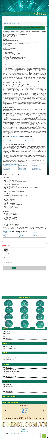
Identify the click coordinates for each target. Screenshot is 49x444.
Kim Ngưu (5, 234)
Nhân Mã (35, 232)
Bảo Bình (21, 234)
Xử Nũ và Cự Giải (6, 166)
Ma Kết (34, 234)
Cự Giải (4, 236)
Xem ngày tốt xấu (7, 367)
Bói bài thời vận (6, 335)
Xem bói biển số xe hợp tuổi (9, 357)
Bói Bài (27, 433)
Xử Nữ (18, 23)
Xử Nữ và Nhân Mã (36, 168)
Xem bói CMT (6, 356)
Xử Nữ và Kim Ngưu (23, 165)
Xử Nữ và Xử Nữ (35, 166)
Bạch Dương (5, 232)
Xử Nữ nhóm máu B (29, 139)
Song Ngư (35, 235)
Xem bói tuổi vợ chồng (8, 386)
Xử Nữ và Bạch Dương (7, 165)
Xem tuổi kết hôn (7, 388)
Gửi (14, 268)
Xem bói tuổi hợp (7, 384)
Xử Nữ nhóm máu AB (7, 140)
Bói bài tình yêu (6, 336)
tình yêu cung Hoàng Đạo (11, 164)
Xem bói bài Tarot (7, 338)
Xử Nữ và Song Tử (36, 165)
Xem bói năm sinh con (8, 389)
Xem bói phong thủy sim (8, 359)
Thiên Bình (21, 235)
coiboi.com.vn (8, 231)
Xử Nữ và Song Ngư (36, 169)
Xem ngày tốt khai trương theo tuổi (11, 371)
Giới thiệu (7, 433)
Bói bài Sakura (6, 333)
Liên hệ (22, 433)
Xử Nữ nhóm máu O (29, 140)
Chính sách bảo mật (15, 433)
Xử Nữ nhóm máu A (7, 139)
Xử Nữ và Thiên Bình (7, 168)
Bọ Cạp (20, 236)
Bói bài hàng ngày (7, 331)
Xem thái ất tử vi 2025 (35, 433)
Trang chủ (5, 23)
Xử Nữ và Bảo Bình (22, 169)
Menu (4, 13)
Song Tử (4, 235)
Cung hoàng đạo (12, 23)
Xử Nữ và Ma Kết (6, 169)
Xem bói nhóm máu (7, 346)
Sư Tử (20, 232)
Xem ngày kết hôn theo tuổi (9, 374)
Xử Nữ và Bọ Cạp (22, 168)
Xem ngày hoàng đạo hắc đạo (10, 376)
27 (24, 410)
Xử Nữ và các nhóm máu (15, 136)
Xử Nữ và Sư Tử (22, 166)
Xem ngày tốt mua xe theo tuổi (10, 369)
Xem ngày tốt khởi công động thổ (10, 373)
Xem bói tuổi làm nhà (8, 391)
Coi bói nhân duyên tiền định (9, 348)
